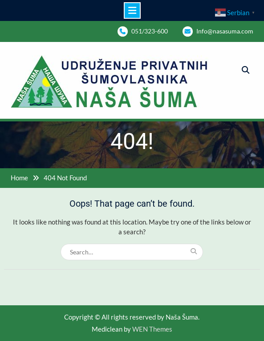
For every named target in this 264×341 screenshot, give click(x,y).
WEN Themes (152, 329)
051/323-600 (149, 31)
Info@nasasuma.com (224, 31)
